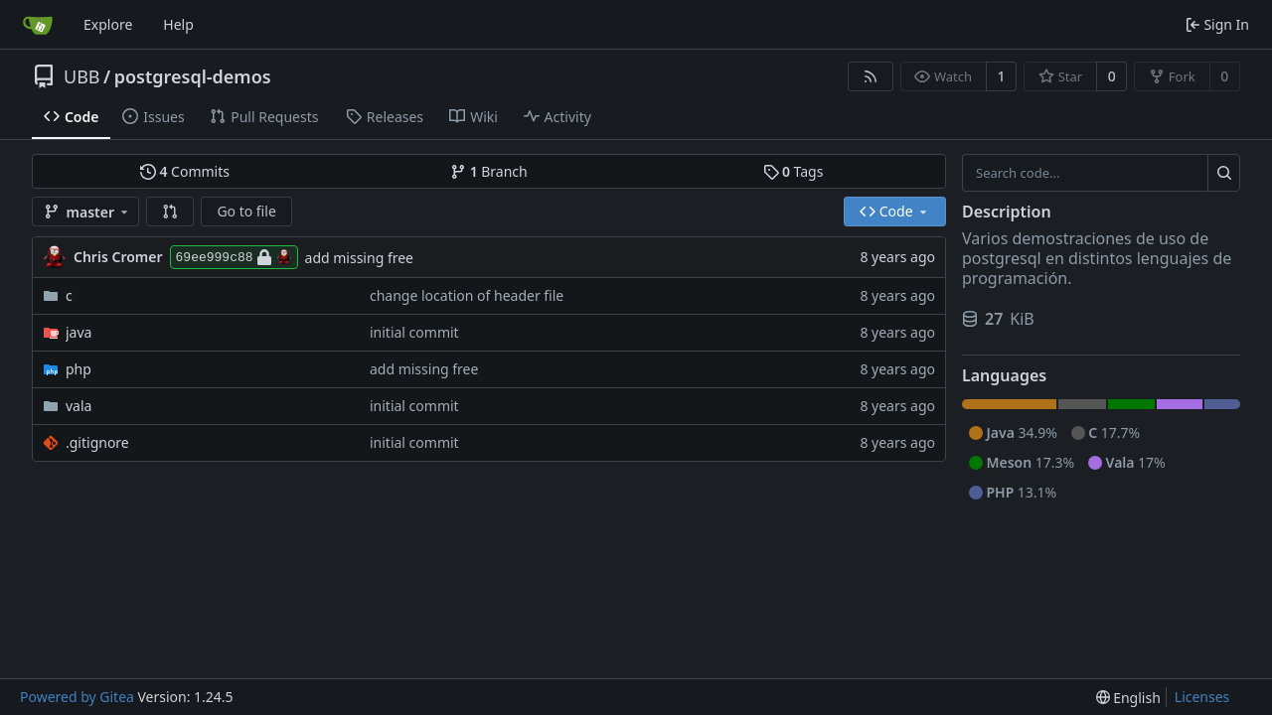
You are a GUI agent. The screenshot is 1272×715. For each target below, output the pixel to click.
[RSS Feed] (870, 76)
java (78, 332)
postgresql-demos (192, 76)
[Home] (38, 25)
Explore (107, 24)
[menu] (1128, 697)
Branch (489, 171)
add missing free (359, 257)
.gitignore (97, 442)
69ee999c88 (234, 257)
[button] (170, 211)
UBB (82, 76)
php (78, 368)
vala (78, 405)
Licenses (1202, 696)
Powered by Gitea (77, 696)
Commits (185, 171)
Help (178, 24)
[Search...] (1223, 173)
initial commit (414, 332)
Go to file (246, 211)
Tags (793, 171)
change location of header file (466, 295)
